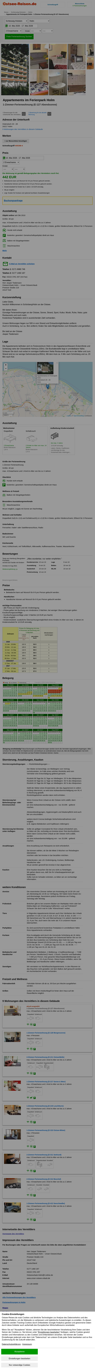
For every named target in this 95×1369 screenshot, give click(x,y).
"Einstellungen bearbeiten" (49, 1332)
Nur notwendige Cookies (19, 1365)
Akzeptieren (19, 1352)
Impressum (27, 1344)
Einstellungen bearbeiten (19, 1359)
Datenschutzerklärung (11, 1344)
